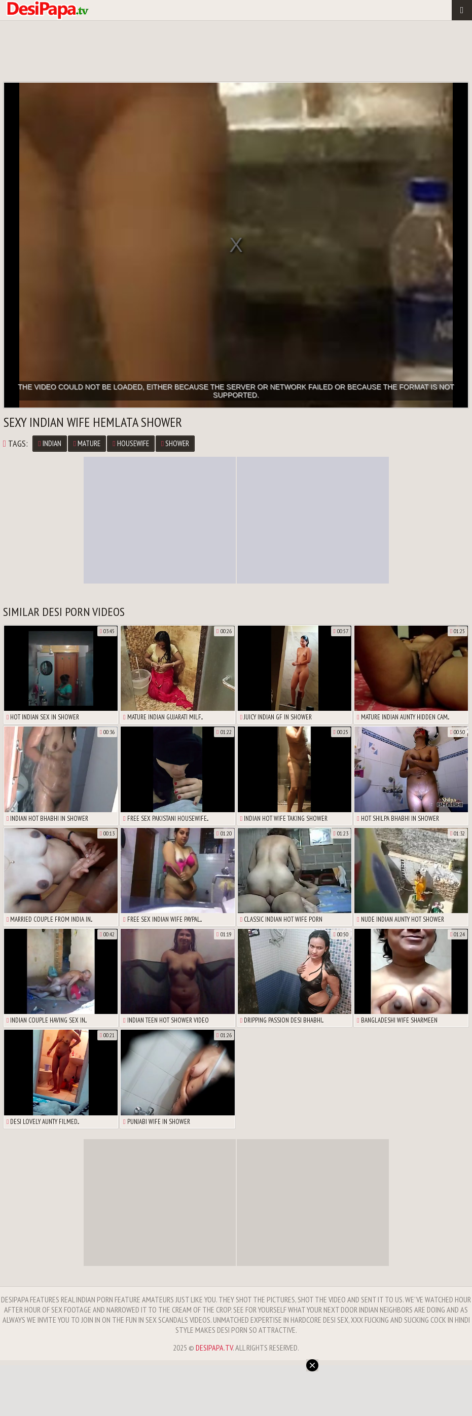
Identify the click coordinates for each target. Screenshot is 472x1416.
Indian (49, 443)
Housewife (131, 443)
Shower (175, 443)
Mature (87, 443)
